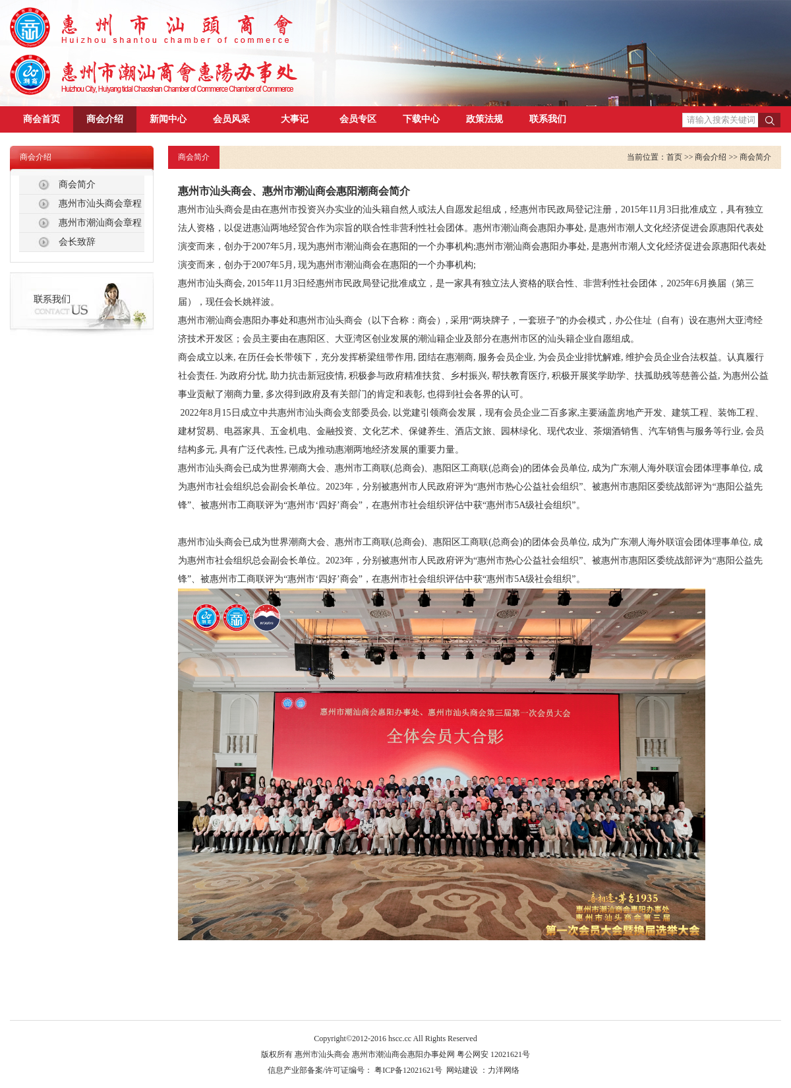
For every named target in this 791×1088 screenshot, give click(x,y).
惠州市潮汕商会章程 (100, 223)
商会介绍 (104, 119)
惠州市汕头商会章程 (100, 203)
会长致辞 (77, 242)
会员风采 (231, 119)
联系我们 (547, 119)
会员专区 (357, 119)
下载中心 (421, 119)
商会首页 (41, 119)
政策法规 (484, 119)
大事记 (294, 119)
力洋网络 (503, 1070)
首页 (674, 157)
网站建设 (462, 1070)
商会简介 (77, 184)
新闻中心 (168, 119)
